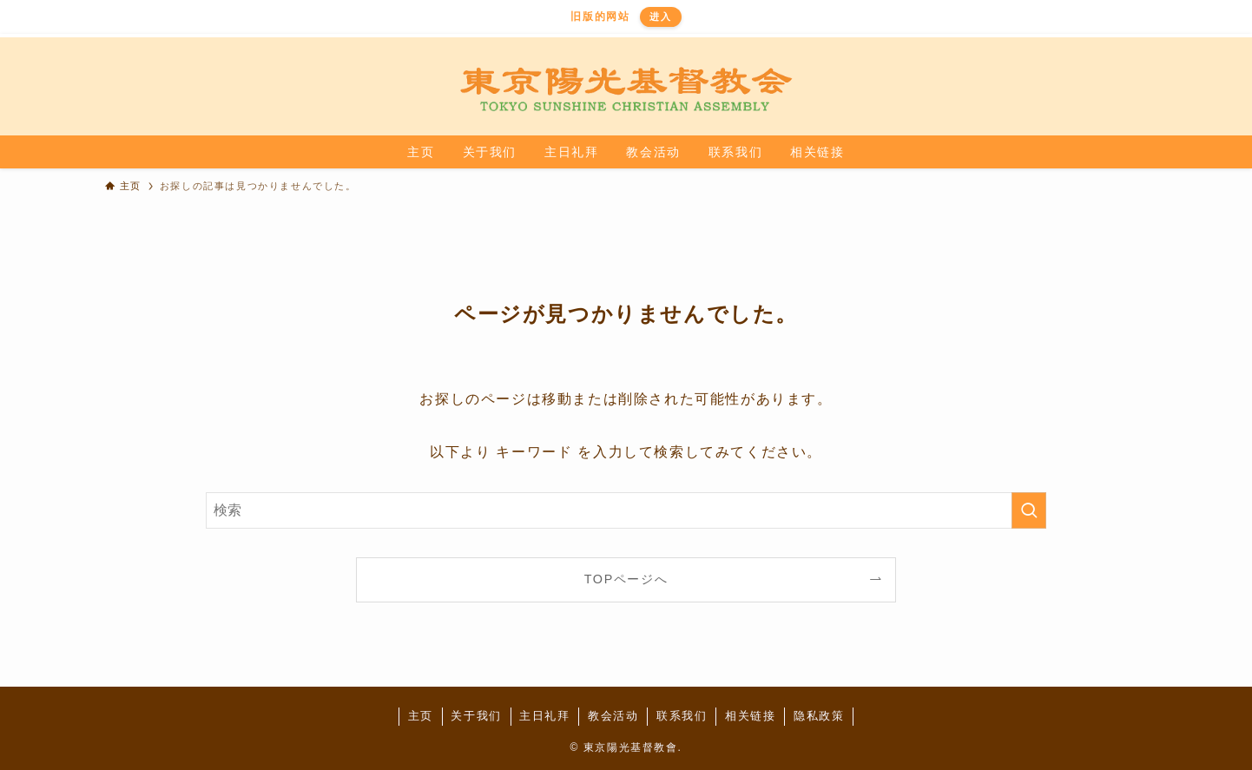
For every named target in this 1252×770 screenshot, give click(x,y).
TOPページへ (626, 579)
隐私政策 (819, 715)
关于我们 (476, 715)
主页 (420, 715)
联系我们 (681, 715)
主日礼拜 (544, 715)
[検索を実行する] (1028, 510)
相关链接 (750, 715)
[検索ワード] (626, 510)
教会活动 (613, 715)
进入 (660, 16)
